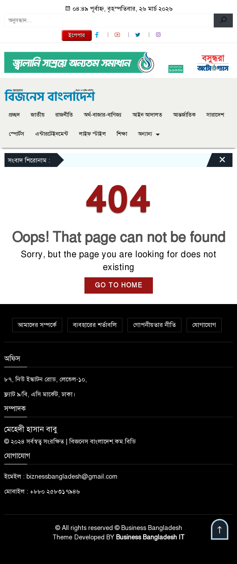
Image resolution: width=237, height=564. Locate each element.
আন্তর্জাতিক (184, 114)
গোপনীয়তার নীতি (154, 325)
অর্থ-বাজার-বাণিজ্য (103, 114)
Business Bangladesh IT (150, 537)
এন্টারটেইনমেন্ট (51, 134)
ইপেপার (76, 35)
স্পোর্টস (16, 134)
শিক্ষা (122, 134)
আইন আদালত (147, 114)
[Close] (216, 161)
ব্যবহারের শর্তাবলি (95, 325)
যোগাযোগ (204, 325)
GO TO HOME (118, 285)
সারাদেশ (215, 114)
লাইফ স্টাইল (92, 134)
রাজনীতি (64, 114)
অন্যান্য (145, 134)
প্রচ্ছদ (14, 114)
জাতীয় (37, 114)
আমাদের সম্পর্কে (37, 325)
